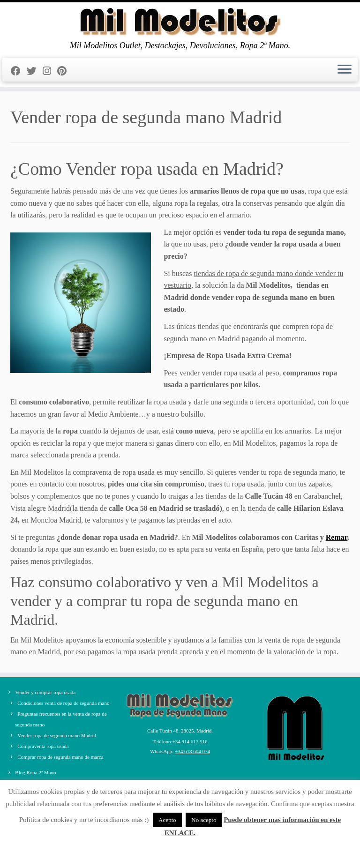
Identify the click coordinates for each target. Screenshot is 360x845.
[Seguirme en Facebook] (19, 71)
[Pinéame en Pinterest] (65, 71)
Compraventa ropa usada (42, 746)
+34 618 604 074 (192, 751)
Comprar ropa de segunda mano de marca (60, 757)
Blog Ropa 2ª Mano (35, 772)
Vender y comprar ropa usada (45, 692)
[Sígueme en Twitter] (35, 71)
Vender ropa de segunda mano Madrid (56, 735)
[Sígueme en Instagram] (50, 71)
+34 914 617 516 (190, 741)
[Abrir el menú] (345, 70)
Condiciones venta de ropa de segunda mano (63, 703)
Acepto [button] (167, 819)
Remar (336, 537)
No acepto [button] (203, 819)
